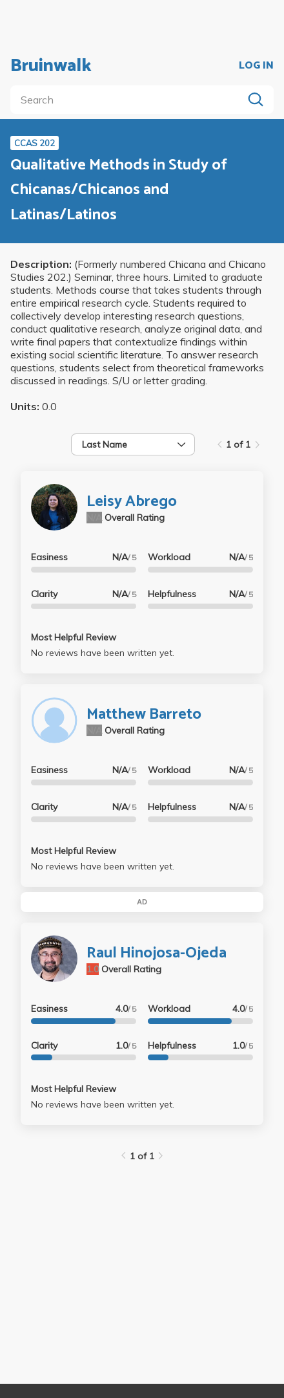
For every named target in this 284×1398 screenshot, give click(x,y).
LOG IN (256, 66)
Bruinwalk (51, 66)
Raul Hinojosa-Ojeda (156, 953)
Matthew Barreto (143, 714)
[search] (129, 99)
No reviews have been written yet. (102, 653)
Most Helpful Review (73, 637)
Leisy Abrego (131, 501)
